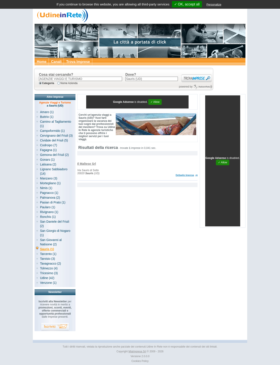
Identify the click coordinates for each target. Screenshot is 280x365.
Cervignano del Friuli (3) (56, 135)
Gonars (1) (47, 159)
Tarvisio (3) (47, 258)
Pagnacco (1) (49, 193)
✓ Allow (154, 101)
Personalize (213, 4)
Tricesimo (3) (49, 273)
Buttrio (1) (46, 117)
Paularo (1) (47, 207)
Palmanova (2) (50, 197)
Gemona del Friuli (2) (54, 155)
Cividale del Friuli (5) (54, 140)
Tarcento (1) (48, 254)
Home (41, 62)
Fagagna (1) (48, 150)
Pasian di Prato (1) (52, 202)
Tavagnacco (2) (50, 263)
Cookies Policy (140, 361)
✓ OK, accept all (187, 4)
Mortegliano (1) (50, 183)
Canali (56, 62)
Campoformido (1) (52, 131)
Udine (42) (47, 278)
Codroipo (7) (48, 145)
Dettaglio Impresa (185, 175)
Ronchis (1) (48, 217)
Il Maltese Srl (86, 163)
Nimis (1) (46, 188)
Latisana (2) (48, 164)
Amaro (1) (47, 112)
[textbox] (80, 79)
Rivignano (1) (49, 212)
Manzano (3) (48, 178)
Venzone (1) (48, 282)
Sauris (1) (47, 249)
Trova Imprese (78, 62)
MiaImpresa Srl (137, 351)
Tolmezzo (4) (49, 268)
